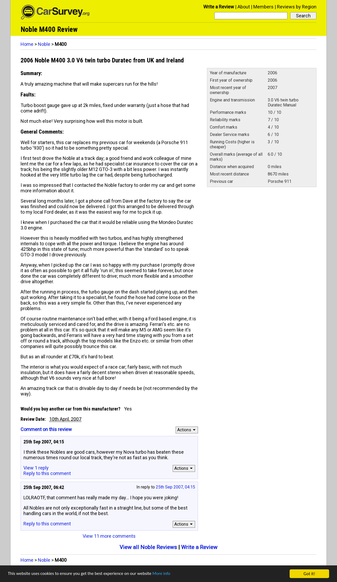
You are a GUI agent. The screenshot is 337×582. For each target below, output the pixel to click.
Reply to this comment (47, 473)
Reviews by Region (296, 6)
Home (27, 44)
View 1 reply (36, 468)
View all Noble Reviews (148, 547)
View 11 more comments (109, 536)
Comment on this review (46, 429)
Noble (44, 44)
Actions (187, 429)
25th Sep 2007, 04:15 (175, 487)
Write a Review (218, 6)
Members (263, 6)
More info (162, 574)
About (243, 6)
